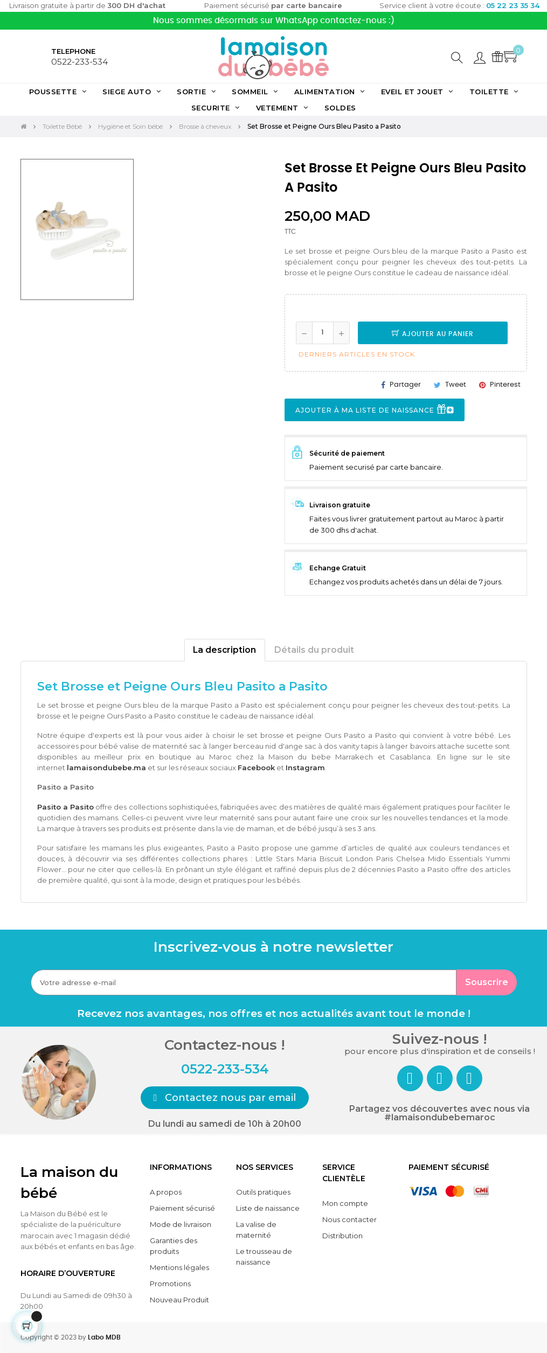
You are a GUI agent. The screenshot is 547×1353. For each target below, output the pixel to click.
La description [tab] (224, 650)
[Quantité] (323, 333)
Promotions (170, 1283)
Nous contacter (349, 1219)
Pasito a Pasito (65, 807)
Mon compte (345, 1203)
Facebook (256, 767)
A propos (166, 1192)
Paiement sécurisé (182, 1208)
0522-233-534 (79, 62)
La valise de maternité (256, 1229)
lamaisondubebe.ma (106, 767)
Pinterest (505, 384)
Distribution (342, 1235)
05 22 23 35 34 (512, 5)
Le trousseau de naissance (264, 1256)
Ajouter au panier (433, 334)
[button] (225, 1097)
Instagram (305, 767)
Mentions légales (179, 1267)
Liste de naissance (268, 1208)
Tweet (455, 384)
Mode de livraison (180, 1224)
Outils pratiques (263, 1192)
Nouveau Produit (179, 1299)
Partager (405, 384)
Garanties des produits (173, 1246)
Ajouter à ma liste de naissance (374, 410)
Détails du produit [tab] (314, 650)
